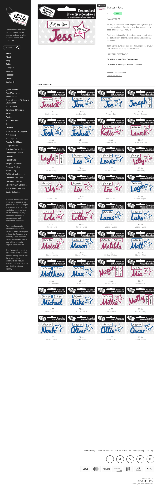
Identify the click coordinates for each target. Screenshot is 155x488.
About (8, 57)
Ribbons (9, 156)
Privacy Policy (138, 451)
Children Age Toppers (14, 153)
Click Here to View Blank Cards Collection (123, 59)
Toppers (9, 124)
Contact (9, 78)
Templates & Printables (15, 110)
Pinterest (9, 71)
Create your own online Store (142, 484)
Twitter (8, 64)
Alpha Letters (11, 97)
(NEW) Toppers (12, 89)
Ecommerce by (147, 478)
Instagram (10, 68)
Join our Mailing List (123, 451)
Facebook (10, 75)
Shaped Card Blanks (14, 163)
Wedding (9, 128)
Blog (8, 61)
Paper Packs (11, 160)
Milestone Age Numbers (15, 149)
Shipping (149, 451)
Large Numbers (12, 146)
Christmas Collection (14, 181)
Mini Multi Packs (12, 121)
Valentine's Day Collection (16, 185)
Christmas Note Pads (14, 178)
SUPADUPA (144, 481)
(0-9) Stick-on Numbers (15, 174)
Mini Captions (11, 138)
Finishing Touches (13, 167)
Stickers (9, 114)
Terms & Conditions (105, 451)
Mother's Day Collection (15, 188)
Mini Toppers (11, 135)
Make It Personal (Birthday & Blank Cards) (17, 101)
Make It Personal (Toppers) (16, 131)
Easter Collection (13, 192)
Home (8, 53)
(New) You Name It (13, 93)
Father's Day (11, 171)
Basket (9, 82)
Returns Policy (89, 451)
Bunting (9, 117)
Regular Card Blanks (14, 142)
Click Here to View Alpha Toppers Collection (124, 65)
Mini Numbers (11, 106)
